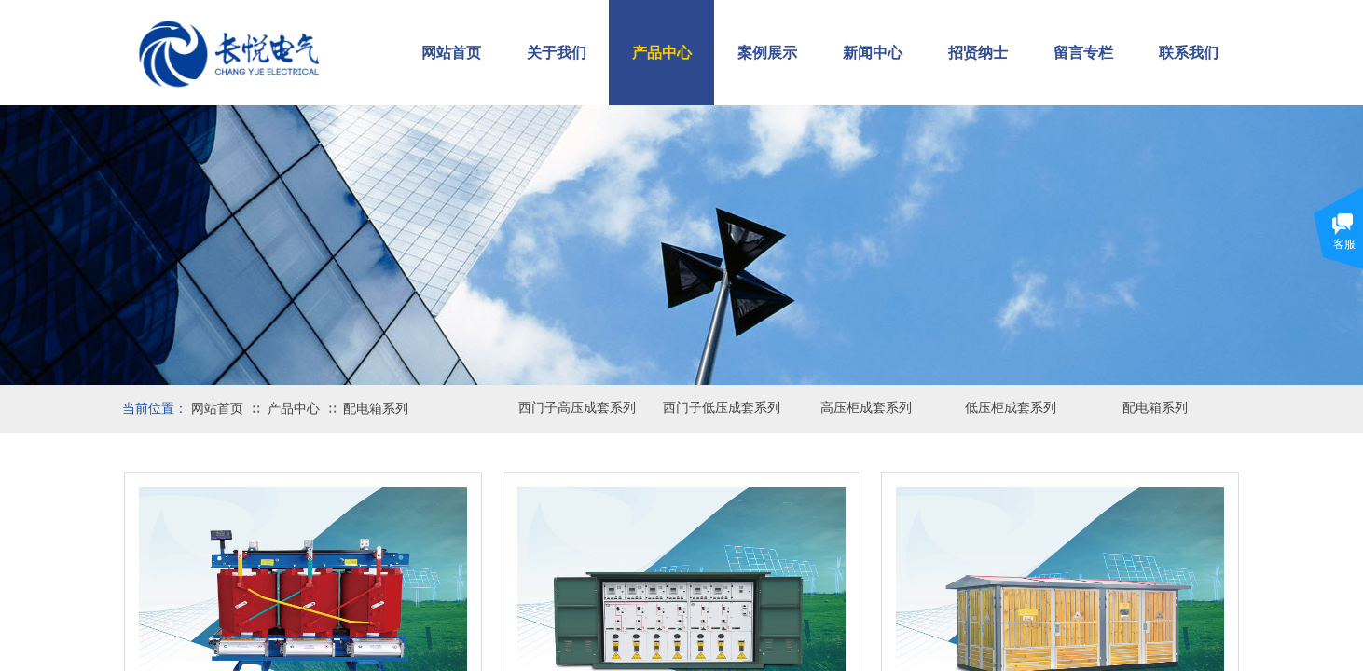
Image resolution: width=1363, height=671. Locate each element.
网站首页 (217, 409)
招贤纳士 (978, 53)
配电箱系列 (375, 409)
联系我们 (1188, 53)
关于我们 (556, 53)
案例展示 (767, 53)
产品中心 (294, 409)
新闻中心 (872, 53)
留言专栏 (1083, 53)
